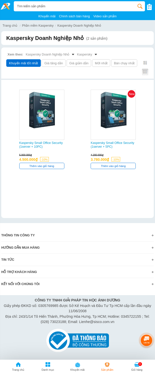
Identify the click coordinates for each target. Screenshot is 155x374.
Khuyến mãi (46, 16)
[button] (48, 367)
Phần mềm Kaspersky (38, 25)
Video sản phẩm (105, 16)
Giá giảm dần (79, 63)
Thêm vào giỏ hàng (41, 166)
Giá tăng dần (53, 63)
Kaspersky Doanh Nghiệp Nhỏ (79, 25)
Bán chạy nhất (124, 63)
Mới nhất (101, 63)
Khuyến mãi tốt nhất (23, 63)
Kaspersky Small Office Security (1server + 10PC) (41, 144)
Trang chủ (10, 25)
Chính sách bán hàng (74, 16)
